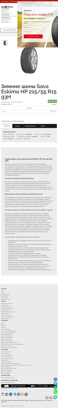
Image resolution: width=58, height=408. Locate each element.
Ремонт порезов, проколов (7, 316)
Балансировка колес (6, 318)
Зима (48, 136)
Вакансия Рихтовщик (6, 339)
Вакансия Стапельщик (6, 370)
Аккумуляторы (4, 296)
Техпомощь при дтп (6, 310)
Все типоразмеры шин (6, 356)
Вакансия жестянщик (6, 346)
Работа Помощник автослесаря (9, 347)
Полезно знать (4, 360)
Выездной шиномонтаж (7, 303)
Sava (13, 136)
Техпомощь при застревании (8, 311)
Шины (2, 291)
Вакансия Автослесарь (7, 336)
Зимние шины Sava (5, 102)
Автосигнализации (15, 1)
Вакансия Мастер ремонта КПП (9, 342)
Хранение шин (4, 305)
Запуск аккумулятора (6, 315)
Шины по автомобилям (6, 355)
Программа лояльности (7, 361)
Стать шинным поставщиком (8, 332)
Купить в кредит (5, 353)
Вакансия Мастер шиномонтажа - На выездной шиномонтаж (16, 365)
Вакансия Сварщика (6, 366)
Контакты (3, 327)
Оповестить (53, 111)
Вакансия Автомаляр (6, 334)
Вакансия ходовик (5, 373)
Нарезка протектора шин (7, 308)
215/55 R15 (11, 134)
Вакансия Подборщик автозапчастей (10, 363)
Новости (3, 324)
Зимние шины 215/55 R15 (16, 102)
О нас (2, 322)
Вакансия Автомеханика (7, 337)
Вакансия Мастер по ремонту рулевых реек (12, 344)
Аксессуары (4, 1)
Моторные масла (5, 294)
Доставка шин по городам (7, 358)
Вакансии (4, 4)
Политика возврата (6, 329)
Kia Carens (26, 138)
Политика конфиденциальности (9, 331)
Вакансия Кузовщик (6, 371)
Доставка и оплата (6, 351)
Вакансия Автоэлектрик (7, 341)
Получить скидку (33, 36)
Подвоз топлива (5, 313)
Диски (2, 292)
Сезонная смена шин (6, 306)
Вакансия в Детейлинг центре (8, 368)
